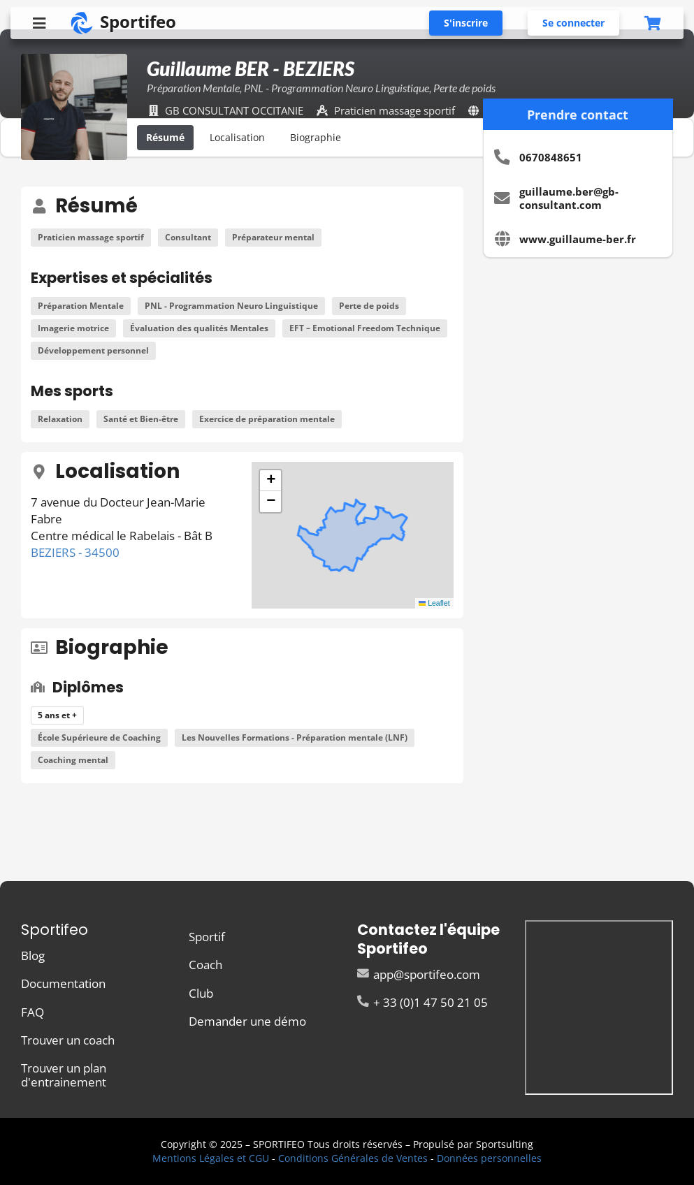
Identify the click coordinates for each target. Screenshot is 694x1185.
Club (201, 993)
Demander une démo (247, 1020)
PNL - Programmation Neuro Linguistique (231, 306)
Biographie (315, 137)
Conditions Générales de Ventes (353, 1158)
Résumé (165, 137)
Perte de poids (369, 306)
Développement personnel (93, 350)
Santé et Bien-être (140, 419)
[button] (270, 480)
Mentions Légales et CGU (210, 1158)
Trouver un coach (68, 1040)
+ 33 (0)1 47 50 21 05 (423, 1001)
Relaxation (60, 419)
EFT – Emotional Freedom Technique (364, 328)
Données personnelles (489, 1158)
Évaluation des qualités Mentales (199, 328)
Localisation (237, 137)
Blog (33, 956)
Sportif (207, 937)
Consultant (188, 237)
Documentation (63, 983)
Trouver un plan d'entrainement (63, 1074)
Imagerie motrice (73, 328)
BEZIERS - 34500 (75, 552)
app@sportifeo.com (419, 975)
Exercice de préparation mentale (267, 419)
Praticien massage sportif (91, 237)
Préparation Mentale (81, 306)
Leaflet (434, 603)
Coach (205, 965)
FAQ (32, 1012)
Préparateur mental (273, 237)
